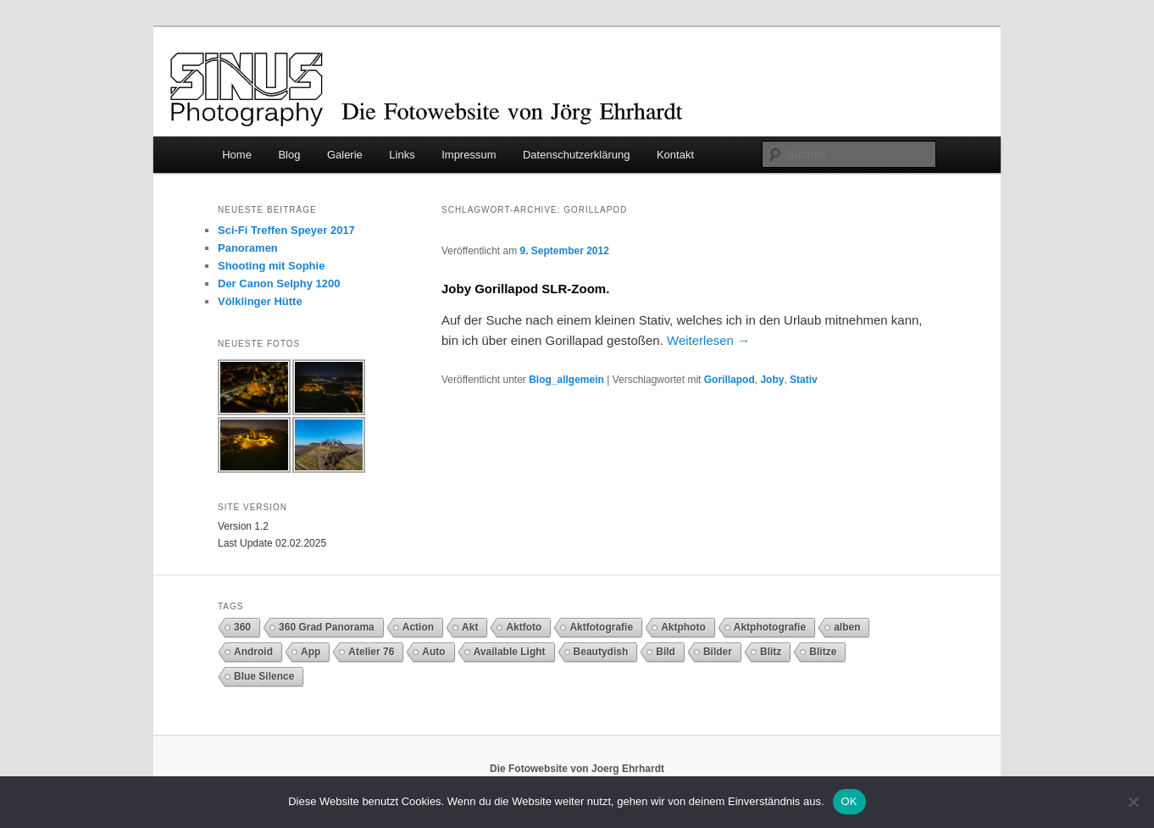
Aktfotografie (601, 627)
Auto (433, 652)
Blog (289, 154)
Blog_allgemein (566, 380)
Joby (772, 380)
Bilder (717, 652)
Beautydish (601, 652)
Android (253, 652)
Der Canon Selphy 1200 (279, 283)
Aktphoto (683, 627)
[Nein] (1132, 801)
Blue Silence (264, 676)
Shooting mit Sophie (271, 265)
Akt (470, 627)
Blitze (822, 652)
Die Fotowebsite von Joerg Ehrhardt (577, 769)
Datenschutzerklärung (576, 154)
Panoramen (248, 248)
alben (847, 627)
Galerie (345, 154)
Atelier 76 (371, 652)
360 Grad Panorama (326, 627)
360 (242, 627)
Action (418, 627)
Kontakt (675, 154)
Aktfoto (523, 627)
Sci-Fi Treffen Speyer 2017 (286, 230)
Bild (665, 652)
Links (401, 154)
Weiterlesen (708, 340)
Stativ (804, 380)
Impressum (468, 154)
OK (849, 801)
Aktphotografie (770, 627)
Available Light (510, 652)
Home (237, 154)
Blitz (770, 652)
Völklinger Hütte (260, 301)
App (310, 652)
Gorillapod (729, 380)
